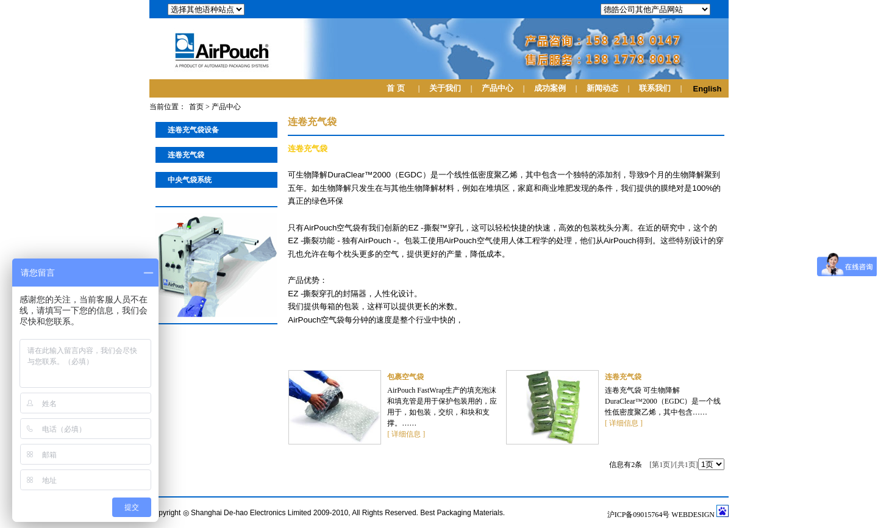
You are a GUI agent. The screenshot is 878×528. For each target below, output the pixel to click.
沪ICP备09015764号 (639, 514)
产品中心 (226, 106)
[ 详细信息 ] (406, 434)
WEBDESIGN (693, 514)
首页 (196, 106)
